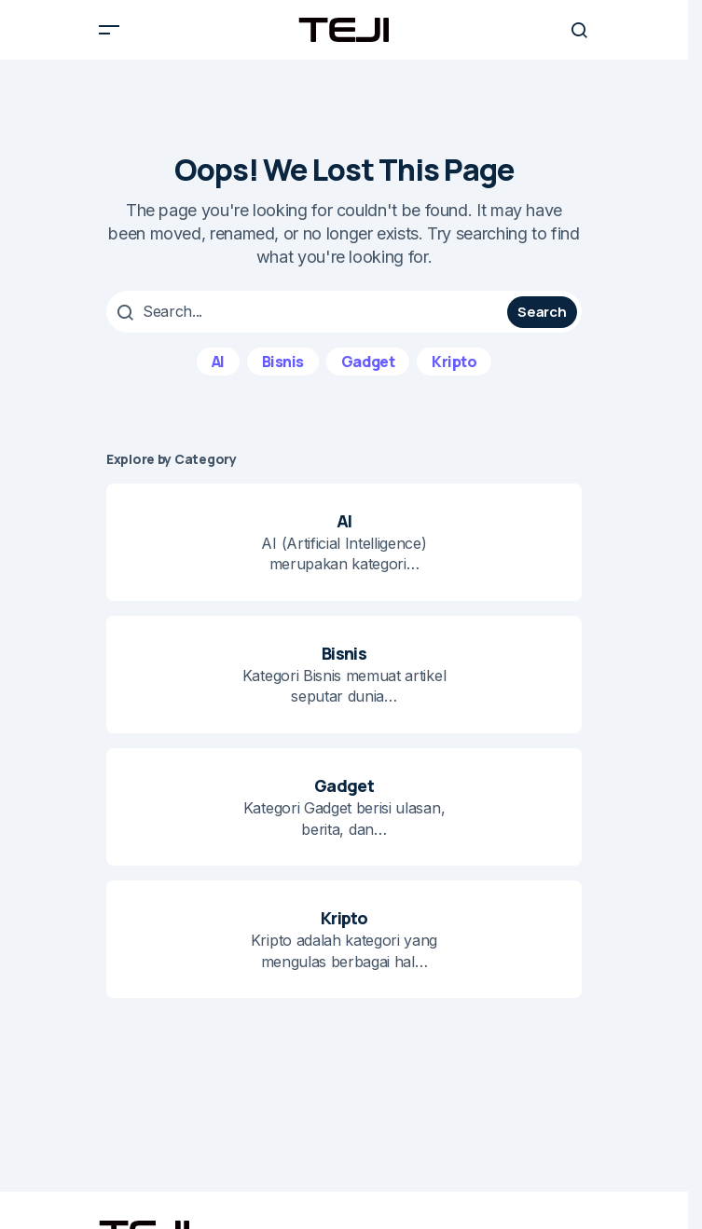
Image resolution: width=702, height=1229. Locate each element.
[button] (109, 29)
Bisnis (283, 361)
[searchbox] (309, 311)
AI (218, 361)
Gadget (367, 361)
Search (541, 311)
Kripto (454, 361)
